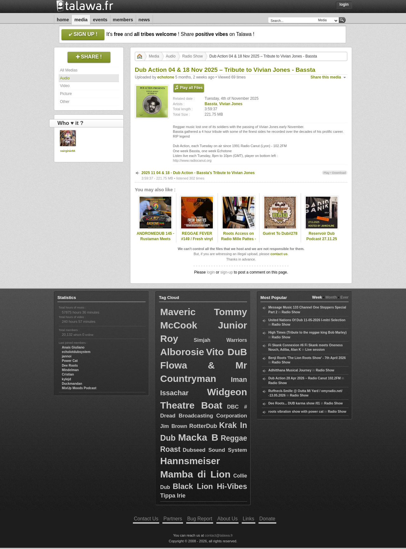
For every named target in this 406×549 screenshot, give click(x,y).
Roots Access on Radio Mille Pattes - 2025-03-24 (238, 239)
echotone (165, 77)
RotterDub (203, 426)
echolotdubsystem (76, 352)
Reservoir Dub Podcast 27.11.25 (321, 236)
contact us (278, 254)
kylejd (66, 379)
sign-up (226, 272)
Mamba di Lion (195, 474)
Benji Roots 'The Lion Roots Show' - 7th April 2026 (307, 358)
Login (344, 4)
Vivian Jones (230, 104)
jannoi (66, 356)
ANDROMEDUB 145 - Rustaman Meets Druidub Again (155, 239)
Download (339, 172)
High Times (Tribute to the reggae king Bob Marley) (307, 332)
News (144, 19)
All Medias (68, 70)
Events (100, 19)
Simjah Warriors (220, 340)
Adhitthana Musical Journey (289, 370)
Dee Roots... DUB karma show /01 (294, 403)
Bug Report (199, 518)
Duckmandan (72, 383)
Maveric (178, 312)
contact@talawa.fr (219, 535)
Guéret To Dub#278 (280, 233)
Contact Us (146, 518)
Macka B (198, 437)
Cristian (68, 374)
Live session (314, 349)
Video (64, 86)
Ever (344, 297)
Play (327, 172)
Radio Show (192, 56)
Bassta (211, 104)
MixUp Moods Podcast (79, 388)
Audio (65, 78)
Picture (66, 94)
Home (63, 19)
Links (248, 518)
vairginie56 (67, 150)
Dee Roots (70, 365)
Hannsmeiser (190, 461)
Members (123, 19)
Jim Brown (173, 426)
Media (81, 19)
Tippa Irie (173, 495)
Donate (267, 518)
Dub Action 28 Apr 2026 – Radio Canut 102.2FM (304, 378)
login (211, 272)
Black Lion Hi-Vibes (210, 486)
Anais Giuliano (73, 347)
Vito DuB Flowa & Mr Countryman (203, 365)
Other (64, 101)
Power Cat (70, 361)
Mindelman (70, 370)
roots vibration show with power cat (296, 411)
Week (317, 297)
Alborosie (182, 352)
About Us (227, 518)
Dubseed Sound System (215, 450)
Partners (172, 518)
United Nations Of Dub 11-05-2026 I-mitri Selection (306, 320)
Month (331, 297)
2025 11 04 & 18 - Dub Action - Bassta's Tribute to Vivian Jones (198, 173)
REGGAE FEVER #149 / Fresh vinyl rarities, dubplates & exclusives (197, 241)
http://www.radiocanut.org (192, 160)
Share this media (326, 77)
